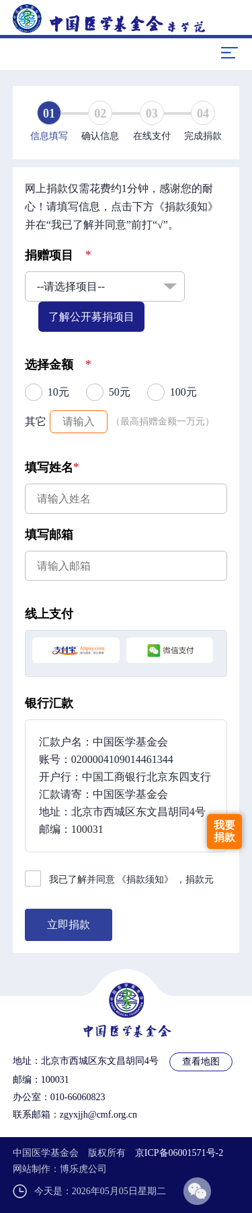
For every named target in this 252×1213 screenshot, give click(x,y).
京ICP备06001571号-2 (179, 1153)
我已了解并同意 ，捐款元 (131, 879)
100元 (183, 392)
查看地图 (201, 1062)
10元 (58, 392)
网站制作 (31, 1169)
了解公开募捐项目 (91, 316)
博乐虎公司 (83, 1169)
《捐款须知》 (145, 879)
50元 (119, 392)
